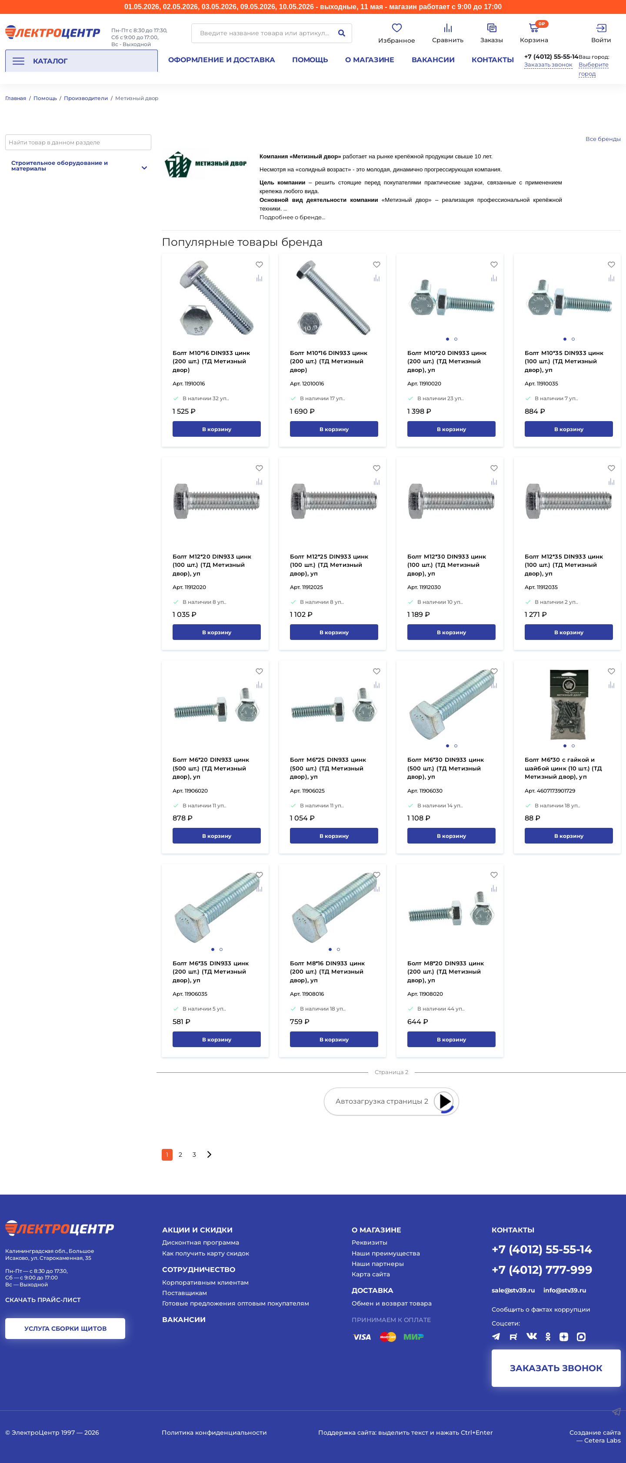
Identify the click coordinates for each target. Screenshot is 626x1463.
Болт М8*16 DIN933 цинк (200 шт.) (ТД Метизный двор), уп (327, 972)
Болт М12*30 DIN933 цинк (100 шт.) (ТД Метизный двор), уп (446, 565)
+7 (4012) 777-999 (542, 1269)
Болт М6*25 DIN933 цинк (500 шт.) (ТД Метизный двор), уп (328, 768)
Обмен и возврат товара (392, 1303)
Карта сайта (371, 1274)
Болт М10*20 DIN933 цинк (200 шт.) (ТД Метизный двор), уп (446, 361)
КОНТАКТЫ (513, 1230)
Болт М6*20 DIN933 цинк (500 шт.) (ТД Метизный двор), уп (211, 768)
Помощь (310, 60)
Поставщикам (184, 1293)
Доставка (372, 1290)
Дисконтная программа (200, 1242)
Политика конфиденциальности (214, 1432)
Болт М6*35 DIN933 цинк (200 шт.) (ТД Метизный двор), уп (211, 972)
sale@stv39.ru (513, 1290)
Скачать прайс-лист (43, 1300)
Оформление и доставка (221, 60)
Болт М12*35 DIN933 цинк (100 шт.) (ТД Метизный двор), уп (564, 565)
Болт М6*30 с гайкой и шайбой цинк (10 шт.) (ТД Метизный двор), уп (564, 768)
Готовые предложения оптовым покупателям (235, 1303)
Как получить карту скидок (205, 1253)
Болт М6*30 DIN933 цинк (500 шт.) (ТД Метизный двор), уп (445, 768)
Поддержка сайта (346, 1432)
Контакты (493, 60)
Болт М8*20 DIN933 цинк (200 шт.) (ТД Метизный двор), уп (445, 972)
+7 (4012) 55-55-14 (551, 56)
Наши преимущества (386, 1253)
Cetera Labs (602, 1440)
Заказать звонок (548, 64)
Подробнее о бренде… (292, 217)
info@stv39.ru (564, 1290)
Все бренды (603, 138)
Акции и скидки (197, 1230)
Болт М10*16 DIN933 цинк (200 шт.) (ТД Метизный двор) (211, 361)
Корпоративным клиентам (205, 1282)
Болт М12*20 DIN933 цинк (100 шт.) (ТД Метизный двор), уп (212, 565)
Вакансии (433, 60)
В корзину (216, 429)
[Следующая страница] (209, 1155)
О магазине (369, 60)
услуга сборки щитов (65, 1328)
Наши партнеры (378, 1264)
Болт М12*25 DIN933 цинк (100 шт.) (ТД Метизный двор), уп (329, 565)
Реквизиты (369, 1242)
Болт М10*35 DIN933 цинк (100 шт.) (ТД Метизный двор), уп (564, 361)
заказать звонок (556, 1368)
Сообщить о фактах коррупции (541, 1309)
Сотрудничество (198, 1269)
